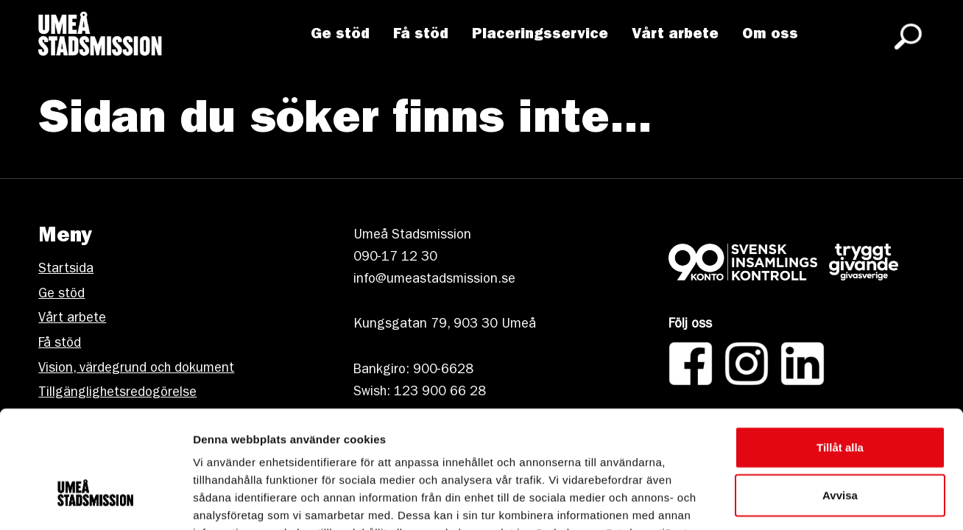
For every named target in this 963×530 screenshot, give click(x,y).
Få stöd (423, 37)
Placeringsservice (542, 37)
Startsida (66, 270)
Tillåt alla (840, 356)
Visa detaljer (800, 501)
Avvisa (840, 404)
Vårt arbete (677, 37)
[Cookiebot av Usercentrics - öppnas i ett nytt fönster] (95, 501)
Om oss (772, 37)
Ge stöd (342, 37)
